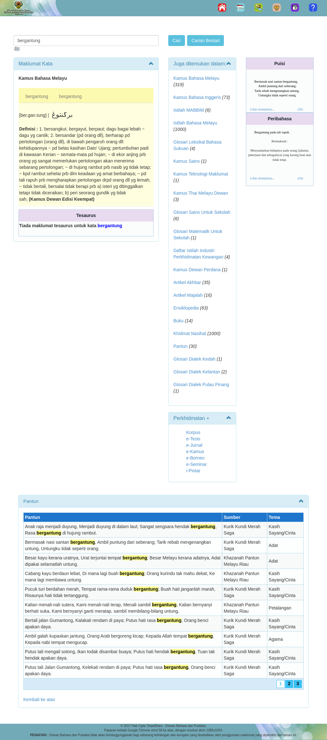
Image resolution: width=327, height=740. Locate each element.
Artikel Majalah (188, 295)
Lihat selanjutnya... (262, 109)
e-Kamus (195, 451)
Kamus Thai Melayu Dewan (200, 193)
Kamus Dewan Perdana (197, 269)
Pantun (180, 346)
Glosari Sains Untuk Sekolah (201, 212)
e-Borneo (195, 457)
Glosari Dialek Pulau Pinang (201, 384)
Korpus (193, 432)
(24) (300, 178)
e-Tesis (193, 438)
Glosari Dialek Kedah (194, 359)
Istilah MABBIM (188, 110)
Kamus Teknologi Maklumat (200, 173)
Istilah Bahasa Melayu (195, 122)
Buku (178, 320)
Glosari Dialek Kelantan (196, 371)
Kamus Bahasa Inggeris (197, 97)
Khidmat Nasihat (189, 333)
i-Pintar (193, 470)
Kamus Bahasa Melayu (196, 78)
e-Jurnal (194, 445)
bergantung (37, 96)
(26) (300, 109)
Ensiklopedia (186, 307)
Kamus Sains (186, 161)
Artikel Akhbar (187, 282)
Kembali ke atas (39, 699)
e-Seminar (196, 464)
